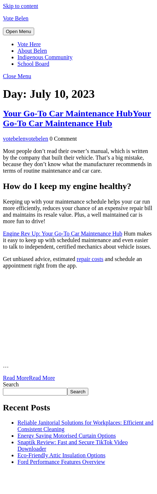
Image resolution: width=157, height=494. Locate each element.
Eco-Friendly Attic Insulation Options (61, 455)
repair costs (90, 259)
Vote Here (29, 44)
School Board (33, 64)
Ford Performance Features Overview (61, 462)
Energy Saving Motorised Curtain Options (66, 436)
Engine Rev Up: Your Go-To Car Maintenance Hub (62, 233)
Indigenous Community (45, 57)
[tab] (18, 31)
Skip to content (20, 6)
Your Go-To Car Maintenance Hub (77, 118)
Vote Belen (15, 18)
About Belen (32, 51)
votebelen (25, 139)
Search (11, 384)
